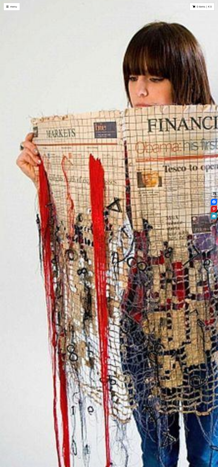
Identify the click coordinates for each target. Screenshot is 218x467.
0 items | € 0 (204, 6)
